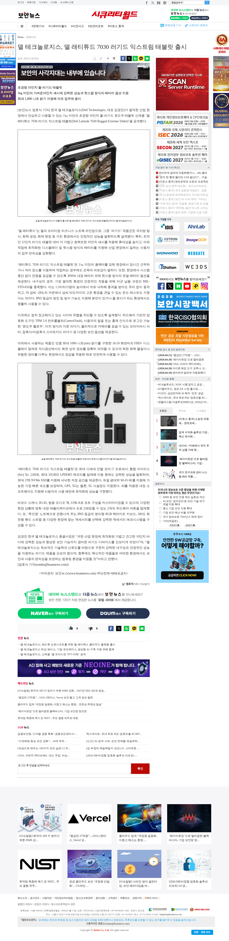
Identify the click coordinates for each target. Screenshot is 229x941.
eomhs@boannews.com (51, 564)
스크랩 (54, 2)
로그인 (21, 2)
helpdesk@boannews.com (171, 914)
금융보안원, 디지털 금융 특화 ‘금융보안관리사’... (48, 733)
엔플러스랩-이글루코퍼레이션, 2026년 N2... (183, 402)
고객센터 (112, 898)
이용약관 (46, 898)
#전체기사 (38, 26)
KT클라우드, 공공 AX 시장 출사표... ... (180, 389)
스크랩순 (201, 410)
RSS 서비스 (152, 898)
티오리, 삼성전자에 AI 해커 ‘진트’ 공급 (180, 393)
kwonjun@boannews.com (116, 923)
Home (21, 37)
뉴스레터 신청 (66, 2)
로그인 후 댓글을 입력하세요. (74, 768)
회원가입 (31, 2)
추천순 (182, 410)
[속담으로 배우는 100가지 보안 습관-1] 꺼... (44, 748)
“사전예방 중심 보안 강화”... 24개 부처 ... (42, 741)
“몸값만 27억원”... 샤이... (179, 355)
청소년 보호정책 (84, 898)
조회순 (163, 410)
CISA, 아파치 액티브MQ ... (180, 364)
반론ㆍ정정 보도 (202, 932)
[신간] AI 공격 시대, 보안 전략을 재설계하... (113, 741)
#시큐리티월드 (58, 26)
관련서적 (137, 898)
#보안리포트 (96, 26)
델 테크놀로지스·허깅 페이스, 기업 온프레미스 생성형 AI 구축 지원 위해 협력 (67, 649)
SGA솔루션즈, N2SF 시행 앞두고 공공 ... (181, 384)
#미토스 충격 (116, 26)
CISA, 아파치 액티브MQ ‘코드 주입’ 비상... (44, 755)
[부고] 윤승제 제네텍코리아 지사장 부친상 (183, 194)
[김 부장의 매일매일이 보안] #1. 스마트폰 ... (113, 748)
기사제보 (43, 2)
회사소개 (22, 898)
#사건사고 (77, 26)
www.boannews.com (82, 573)
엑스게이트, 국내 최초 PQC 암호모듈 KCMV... (114, 733)
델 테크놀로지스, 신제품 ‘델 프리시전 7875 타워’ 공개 (53, 654)
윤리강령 (100, 898)
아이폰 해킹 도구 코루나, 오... (182, 368)
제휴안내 (124, 898)
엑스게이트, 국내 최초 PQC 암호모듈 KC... (182, 397)
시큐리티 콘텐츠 (198, 25)
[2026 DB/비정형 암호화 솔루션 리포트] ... (111, 755)
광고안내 (34, 898)
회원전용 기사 (173, 25)
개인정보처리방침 (63, 898)
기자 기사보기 (136, 584)
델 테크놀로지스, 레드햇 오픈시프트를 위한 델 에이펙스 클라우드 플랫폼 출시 (67, 644)
